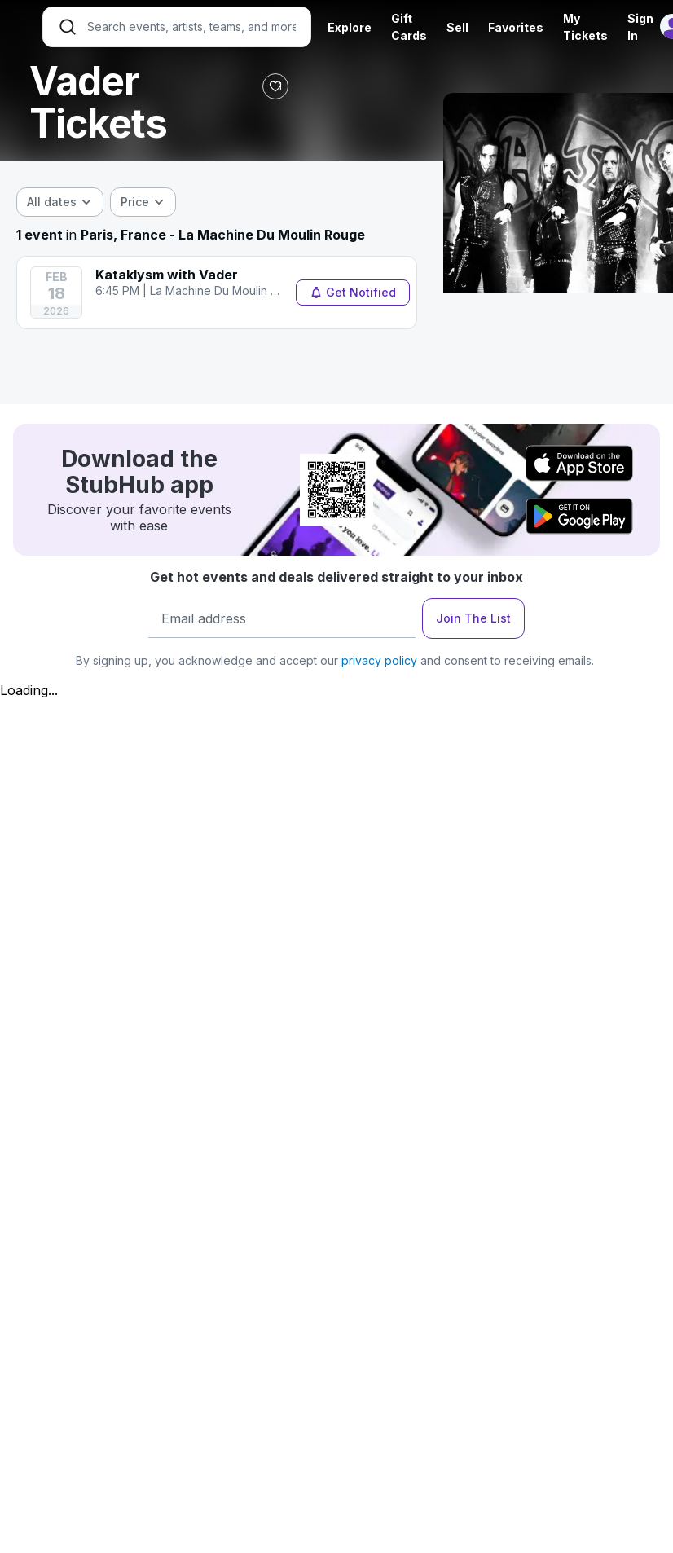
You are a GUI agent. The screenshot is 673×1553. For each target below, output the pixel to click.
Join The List (473, 618)
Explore (350, 27)
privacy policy (379, 660)
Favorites (515, 27)
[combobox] (59, 202)
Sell (457, 27)
